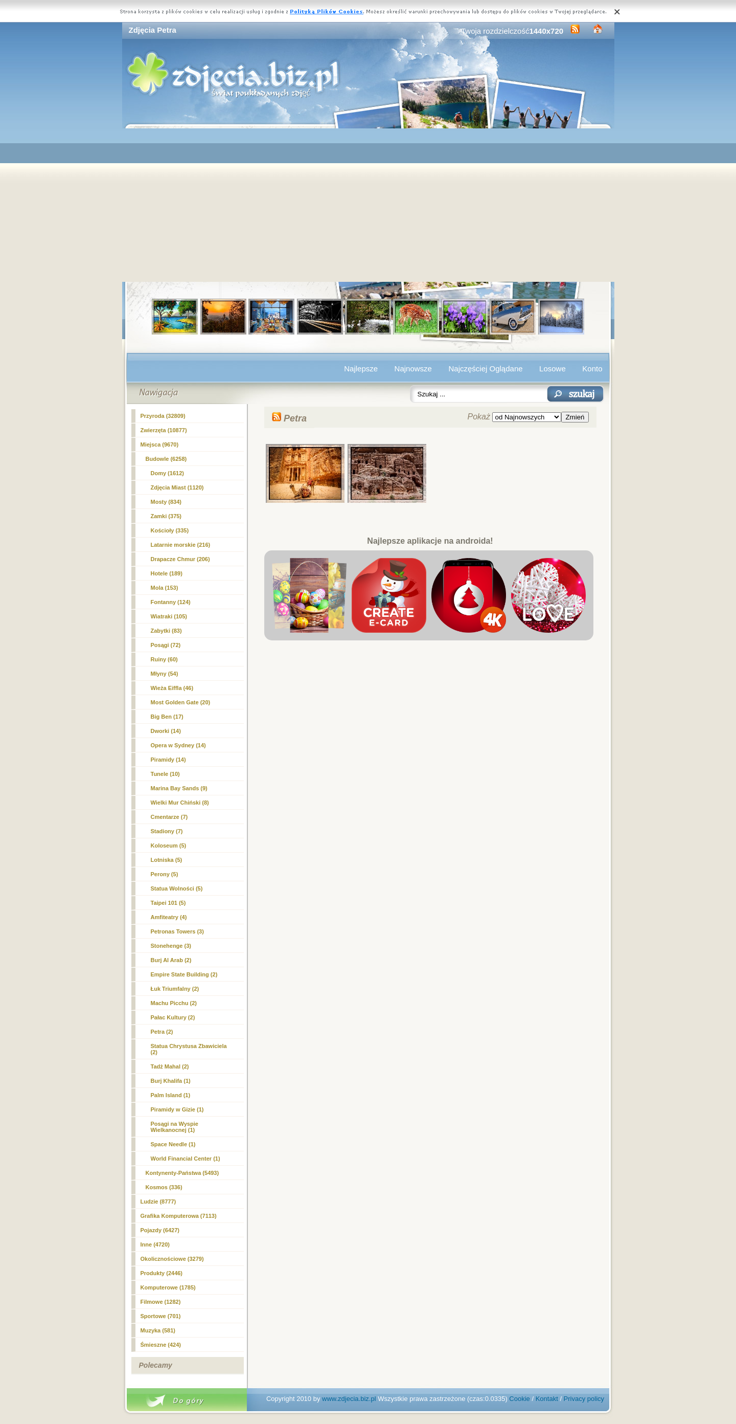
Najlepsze (361, 368)
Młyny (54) (164, 674)
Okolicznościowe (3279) (172, 1259)
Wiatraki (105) (169, 616)
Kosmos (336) (164, 1187)
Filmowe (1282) (161, 1302)
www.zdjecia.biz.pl (349, 1399)
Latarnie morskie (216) (181, 545)
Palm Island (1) (171, 1095)
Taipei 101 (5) (168, 903)
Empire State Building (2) (184, 974)
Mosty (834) (166, 502)
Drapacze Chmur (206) (180, 559)
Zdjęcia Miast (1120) (177, 487)
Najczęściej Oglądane (485, 368)
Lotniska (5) (166, 860)
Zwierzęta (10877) (164, 430)
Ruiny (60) (164, 659)
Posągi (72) (166, 645)
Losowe (552, 368)
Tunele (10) (165, 774)
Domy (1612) (167, 473)
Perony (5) (164, 874)
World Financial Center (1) (185, 1158)
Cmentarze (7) (169, 817)
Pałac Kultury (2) (173, 1017)
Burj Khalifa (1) (171, 1081)
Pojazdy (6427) (160, 1230)
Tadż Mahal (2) (170, 1066)
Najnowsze (413, 368)
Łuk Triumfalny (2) (175, 989)
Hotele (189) (166, 573)
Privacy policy (584, 1399)
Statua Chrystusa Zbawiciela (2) (189, 1049)
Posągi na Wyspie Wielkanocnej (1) (174, 1127)
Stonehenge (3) (171, 946)
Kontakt (547, 1399)
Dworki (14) (166, 731)
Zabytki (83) (166, 631)
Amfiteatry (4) (169, 917)
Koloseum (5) (169, 845)
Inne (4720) (155, 1244)
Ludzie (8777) (158, 1201)
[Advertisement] (368, 205)
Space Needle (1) (173, 1144)
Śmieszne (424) (161, 1345)
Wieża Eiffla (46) (172, 688)
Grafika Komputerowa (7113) (179, 1216)
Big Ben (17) (167, 717)
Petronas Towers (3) (177, 931)
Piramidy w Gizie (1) (177, 1109)
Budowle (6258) (166, 459)
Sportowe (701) (161, 1316)
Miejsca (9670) (160, 444)
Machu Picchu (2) (174, 1003)
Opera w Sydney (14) (178, 745)
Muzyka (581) (158, 1330)
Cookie (519, 1399)
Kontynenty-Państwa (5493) (182, 1173)
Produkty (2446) (162, 1273)
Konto (592, 368)
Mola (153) (164, 588)
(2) (162, 1032)
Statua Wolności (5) (177, 888)
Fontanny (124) (171, 602)
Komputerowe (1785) (168, 1287)
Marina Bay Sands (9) (179, 788)
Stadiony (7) (167, 831)
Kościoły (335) (170, 530)
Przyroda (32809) (163, 416)
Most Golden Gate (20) (181, 702)
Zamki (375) (166, 516)
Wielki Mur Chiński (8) (180, 802)
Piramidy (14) (168, 759)
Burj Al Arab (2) (171, 960)
